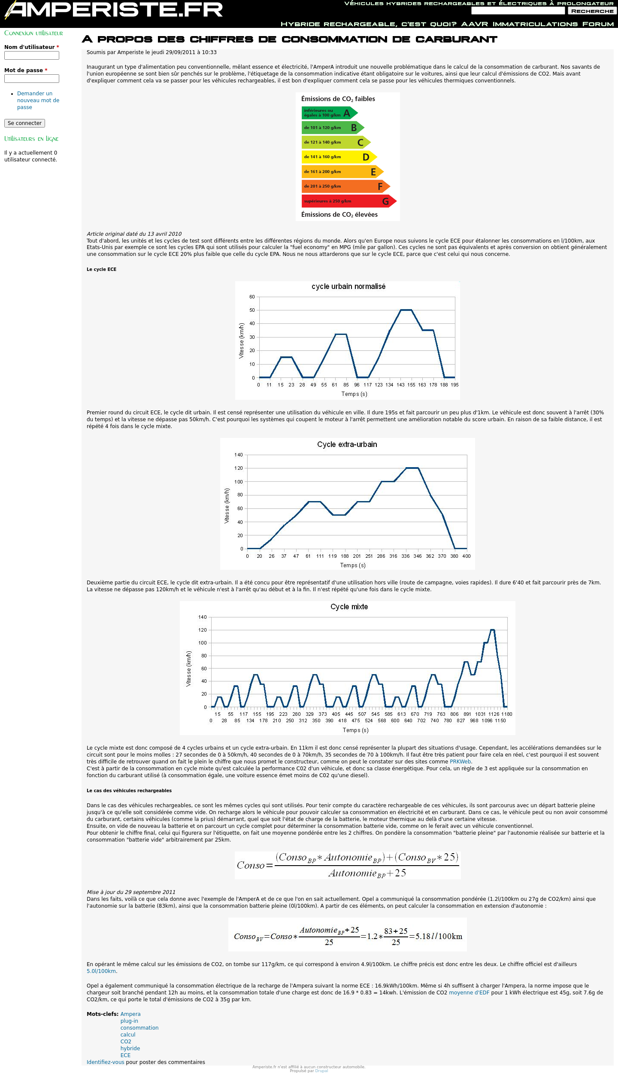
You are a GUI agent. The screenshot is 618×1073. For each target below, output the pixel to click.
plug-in (129, 1021)
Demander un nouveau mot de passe (38, 100)
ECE (126, 1055)
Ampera (131, 1014)
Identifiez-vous (105, 1062)
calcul (128, 1035)
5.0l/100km (101, 971)
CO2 (126, 1042)
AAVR (474, 22)
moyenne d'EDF (469, 993)
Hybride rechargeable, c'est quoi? (369, 22)
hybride (130, 1049)
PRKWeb (460, 762)
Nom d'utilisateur (31, 47)
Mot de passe (26, 70)
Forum (598, 22)
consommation (140, 1028)
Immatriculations (535, 22)
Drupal (321, 1071)
